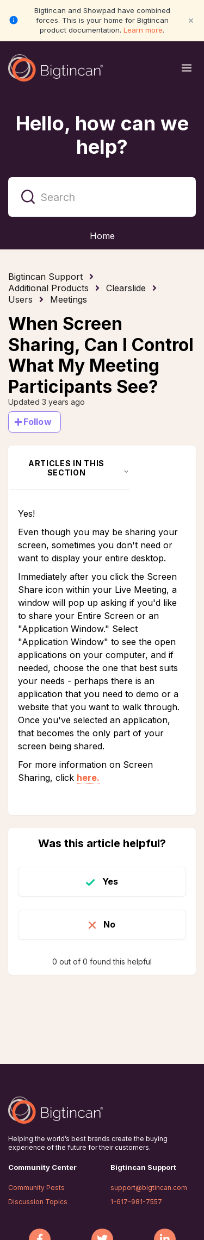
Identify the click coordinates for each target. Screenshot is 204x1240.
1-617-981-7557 (136, 1202)
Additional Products (48, 288)
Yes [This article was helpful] (110, 881)
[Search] (102, 197)
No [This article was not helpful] (109, 924)
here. (88, 777)
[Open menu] (186, 68)
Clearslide (126, 288)
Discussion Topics (37, 1202)
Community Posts (36, 1187)
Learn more (143, 30)
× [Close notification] (191, 20)
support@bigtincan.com (148, 1187)
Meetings (68, 299)
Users (20, 299)
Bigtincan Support (45, 276)
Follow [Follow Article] (37, 421)
